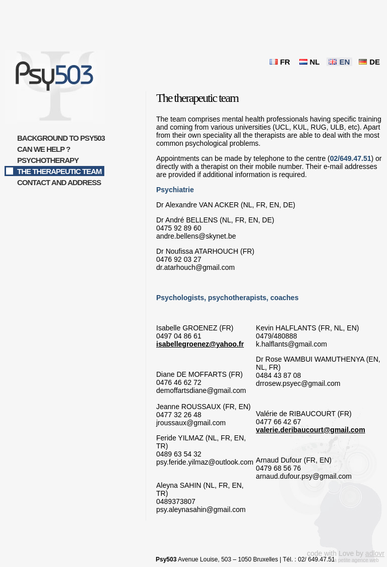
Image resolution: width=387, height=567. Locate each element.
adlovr (374, 553)
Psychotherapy (48, 160)
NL (315, 62)
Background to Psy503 (61, 138)
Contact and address (59, 182)
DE (374, 62)
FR (285, 62)
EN (344, 62)
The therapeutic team (59, 171)
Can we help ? (43, 149)
